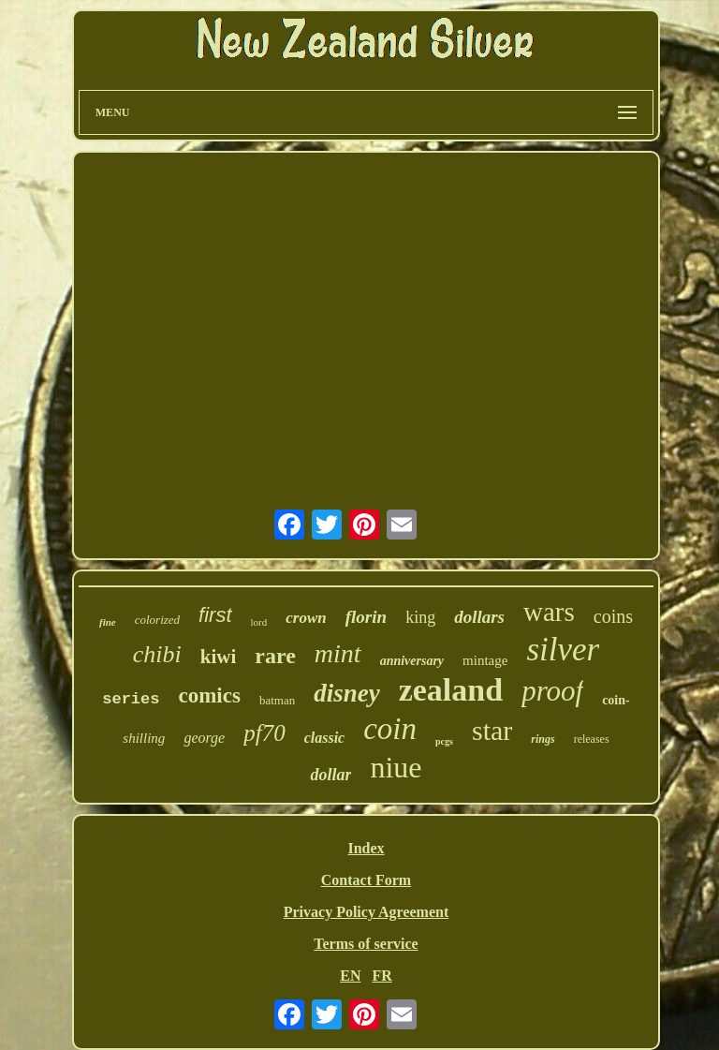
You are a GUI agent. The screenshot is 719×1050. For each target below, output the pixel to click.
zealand (451, 690)
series (130, 699)
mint (338, 653)
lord (259, 622)
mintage (484, 660)
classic (324, 738)
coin (390, 729)
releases (591, 739)
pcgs (444, 741)
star (492, 730)
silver (562, 649)
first (214, 615)
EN (350, 975)
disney (347, 693)
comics (209, 695)
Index (365, 848)
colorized (157, 620)
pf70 (264, 733)
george (204, 738)
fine (107, 622)
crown (306, 618)
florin (366, 617)
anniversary (412, 661)
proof (552, 690)
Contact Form (366, 880)
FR (381, 975)
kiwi (218, 656)
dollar (330, 774)
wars (549, 612)
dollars (479, 617)
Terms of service (366, 944)
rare (275, 655)
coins (613, 616)
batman (277, 700)
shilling (144, 738)
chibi (157, 654)
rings (542, 739)
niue (395, 767)
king (420, 617)
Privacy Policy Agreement (366, 912)
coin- (616, 700)
